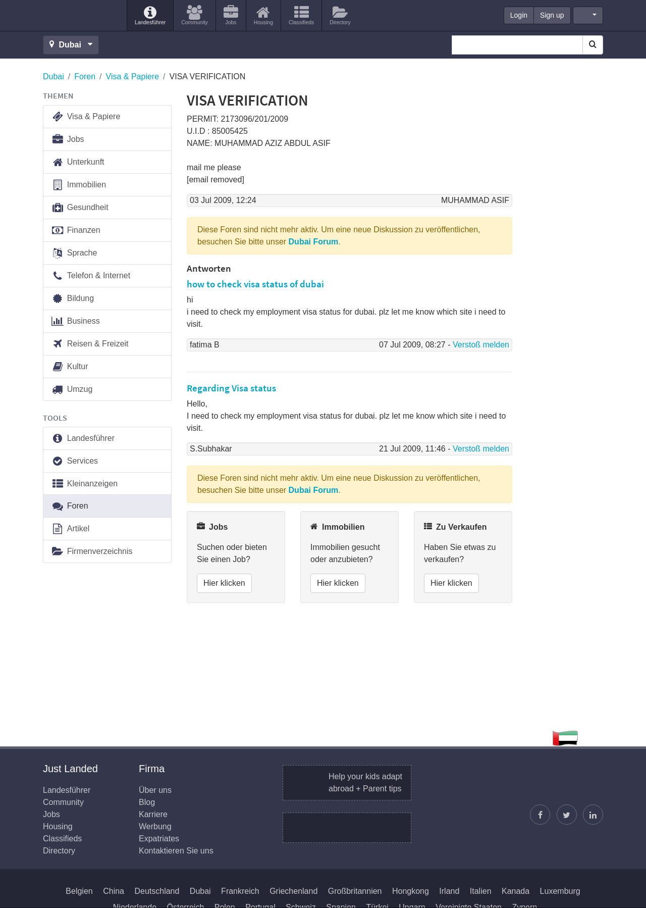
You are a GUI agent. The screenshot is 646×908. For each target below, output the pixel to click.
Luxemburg (560, 891)
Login (518, 15)
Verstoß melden (481, 344)
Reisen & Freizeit (90, 344)
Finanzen (75, 230)
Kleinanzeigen (84, 484)
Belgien (79, 891)
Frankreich (240, 891)
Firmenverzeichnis (92, 551)
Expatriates (159, 838)
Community (63, 802)
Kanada (515, 891)
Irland (449, 891)
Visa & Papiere (132, 76)
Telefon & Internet (90, 276)
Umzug (71, 389)
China (113, 891)
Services (74, 461)
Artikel (70, 529)
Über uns (155, 790)
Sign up (552, 15)
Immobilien (78, 185)
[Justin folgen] (567, 814)
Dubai (53, 76)
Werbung (155, 826)
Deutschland (156, 891)
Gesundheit (80, 208)
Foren (84, 76)
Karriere (153, 814)
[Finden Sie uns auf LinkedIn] (593, 814)
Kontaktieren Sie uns (176, 850)
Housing (58, 826)
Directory (59, 850)
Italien (481, 891)
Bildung (72, 298)
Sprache (74, 253)
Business (75, 321)
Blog (147, 802)
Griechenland (293, 891)
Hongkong (410, 891)
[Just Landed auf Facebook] (540, 814)
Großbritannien (355, 891)
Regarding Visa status (231, 388)
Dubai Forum (314, 241)
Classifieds (62, 838)
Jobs (67, 139)
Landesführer (83, 438)
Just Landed (81, 15)
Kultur (69, 367)
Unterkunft (77, 162)
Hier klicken (224, 583)
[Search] (592, 45)
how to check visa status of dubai (255, 284)
